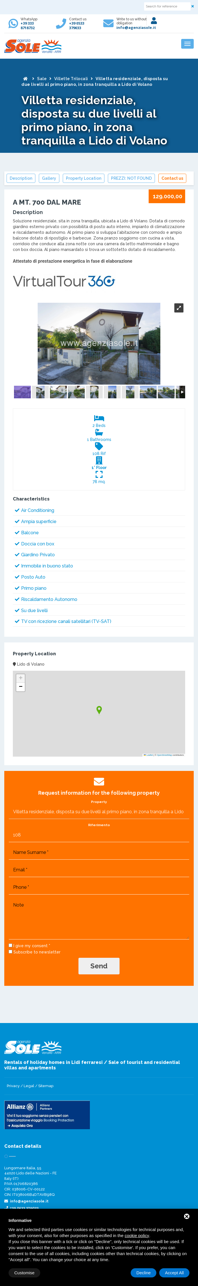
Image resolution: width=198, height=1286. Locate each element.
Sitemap (45, 1086)
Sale (42, 78)
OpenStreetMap (164, 755)
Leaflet (148, 755)
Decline (143, 1272)
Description (21, 178)
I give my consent (30, 945)
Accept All (174, 1272)
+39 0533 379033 (76, 25)
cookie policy (137, 1235)
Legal (29, 1086)
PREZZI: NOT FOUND (131, 178)
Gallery (49, 178)
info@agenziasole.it (136, 27)
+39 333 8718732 (28, 25)
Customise (24, 1272)
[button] (99, 710)
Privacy (13, 1086)
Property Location (83, 178)
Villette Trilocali (71, 78)
